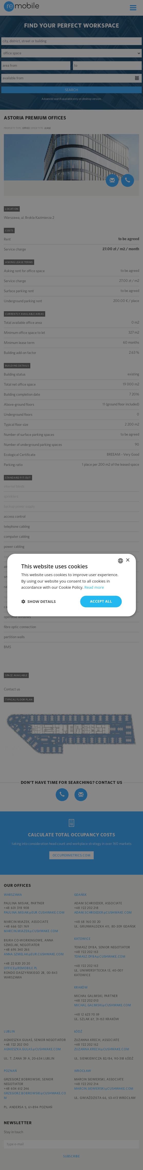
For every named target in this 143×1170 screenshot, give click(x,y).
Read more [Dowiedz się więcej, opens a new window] (94, 587)
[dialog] (71, 585)
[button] (38, 601)
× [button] (127, 560)
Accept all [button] (101, 601)
